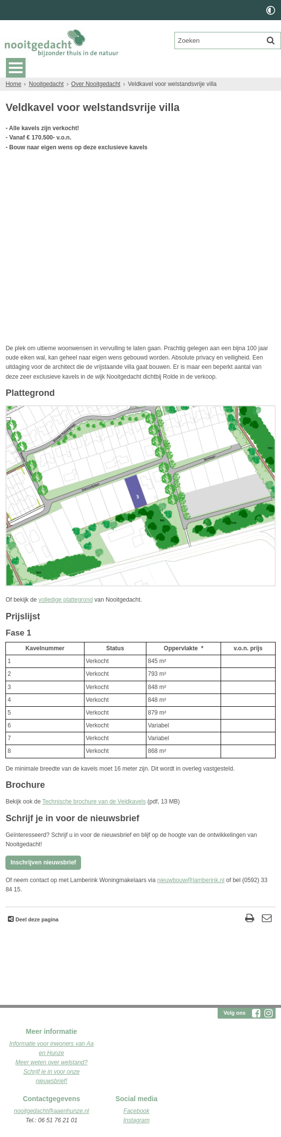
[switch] (270, 10)
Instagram (136, 1120)
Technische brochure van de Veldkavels (94, 801)
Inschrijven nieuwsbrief (43, 862)
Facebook (136, 1111)
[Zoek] (270, 40)
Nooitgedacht (46, 84)
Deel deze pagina (36, 919)
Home (13, 84)
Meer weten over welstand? (51, 1062)
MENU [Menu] (16, 68)
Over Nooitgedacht (95, 84)
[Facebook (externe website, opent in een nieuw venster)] (256, 1013)
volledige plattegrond (65, 599)
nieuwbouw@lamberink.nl (191, 880)
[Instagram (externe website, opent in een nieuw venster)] (268, 1013)
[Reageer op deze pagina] (267, 919)
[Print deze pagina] (250, 919)
